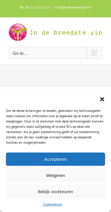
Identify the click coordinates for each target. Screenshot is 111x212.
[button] (102, 99)
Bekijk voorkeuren (55, 191)
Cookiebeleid (52, 204)
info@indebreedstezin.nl (73, 7)
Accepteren (55, 159)
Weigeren (55, 175)
